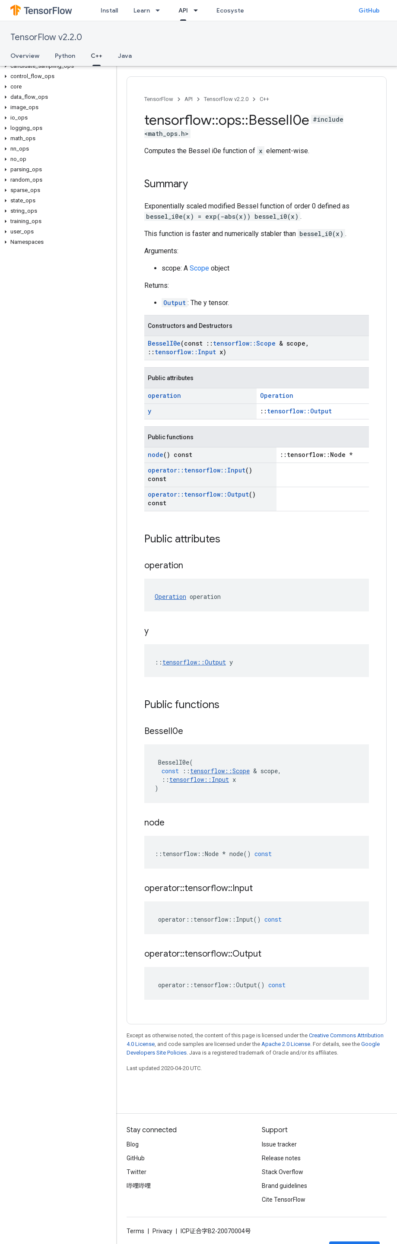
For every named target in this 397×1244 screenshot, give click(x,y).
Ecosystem (232, 10)
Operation (276, 395)
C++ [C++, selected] (96, 56)
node (155, 454)
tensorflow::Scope (244, 343)
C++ (264, 99)
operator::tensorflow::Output (198, 494)
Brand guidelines (284, 1185)
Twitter (136, 1171)
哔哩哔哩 (139, 1185)
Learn (141, 10)
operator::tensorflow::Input (196, 470)
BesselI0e (164, 343)
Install (109, 10)
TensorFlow (158, 99)
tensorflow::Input (185, 352)
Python (65, 56)
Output (174, 303)
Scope (199, 268)
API (188, 99)
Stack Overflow (282, 1171)
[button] (56, 66)
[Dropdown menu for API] (198, 10)
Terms (135, 1231)
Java (125, 56)
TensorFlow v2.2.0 (46, 37)
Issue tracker (279, 1144)
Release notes (281, 1158)
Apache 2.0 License (285, 1044)
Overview (24, 56)
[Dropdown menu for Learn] (160, 10)
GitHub (369, 10)
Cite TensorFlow (283, 1199)
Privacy (162, 1231)
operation (164, 395)
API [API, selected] (183, 10)
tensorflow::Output (299, 411)
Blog (133, 1144)
